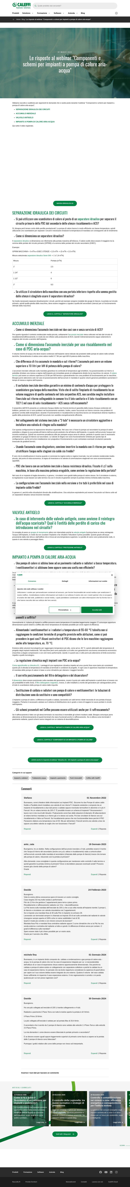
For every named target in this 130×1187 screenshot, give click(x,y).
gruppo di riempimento (39, 532)
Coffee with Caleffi (93, 778)
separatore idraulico (89, 219)
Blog (83, 13)
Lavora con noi (97, 1182)
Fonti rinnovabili (76, 778)
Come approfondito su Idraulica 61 (25, 665)
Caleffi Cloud (113, 1182)
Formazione (27, 1172)
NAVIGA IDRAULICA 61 (65, 203)
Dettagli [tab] (65, 581)
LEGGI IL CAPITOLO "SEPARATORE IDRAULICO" (65, 314)
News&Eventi (71, 1182)
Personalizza (64, 610)
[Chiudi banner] (112, 575)
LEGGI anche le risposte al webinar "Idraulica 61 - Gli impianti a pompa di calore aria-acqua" (65, 760)
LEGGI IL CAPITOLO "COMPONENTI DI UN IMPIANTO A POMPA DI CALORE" (65, 740)
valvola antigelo (80, 532)
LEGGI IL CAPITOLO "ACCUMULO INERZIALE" (65, 503)
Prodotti (15, 13)
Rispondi (27, 829)
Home (18, 19)
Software (40, 1172)
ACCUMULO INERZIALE (28, 323)
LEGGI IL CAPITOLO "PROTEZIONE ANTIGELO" (64, 547)
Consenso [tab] (32, 581)
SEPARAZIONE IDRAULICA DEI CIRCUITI (39, 213)
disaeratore (18, 680)
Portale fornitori (31, 1182)
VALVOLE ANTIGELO (26, 512)
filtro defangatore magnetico (47, 683)
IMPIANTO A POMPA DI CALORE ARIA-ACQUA (44, 557)
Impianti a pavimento (58, 778)
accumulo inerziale (76, 334)
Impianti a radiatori (21, 778)
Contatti (84, 1182)
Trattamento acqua (39, 778)
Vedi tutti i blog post (63, 1134)
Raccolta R (16, 1182)
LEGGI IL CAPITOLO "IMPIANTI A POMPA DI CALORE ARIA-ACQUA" (65, 727)
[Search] (74, 6)
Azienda (52, 1172)
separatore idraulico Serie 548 (39, 255)
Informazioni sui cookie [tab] (98, 581)
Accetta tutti (97, 610)
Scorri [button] (122, 1145)
